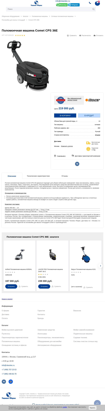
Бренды (41, 318)
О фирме (5, 311)
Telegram (74, 5)
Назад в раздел (7, 299)
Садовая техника (80, 337)
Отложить (99, 35)
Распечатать (86, 35)
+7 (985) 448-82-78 (9, 374)
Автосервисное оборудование (49, 345)
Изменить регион (67, 146)
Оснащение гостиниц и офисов (14, 345)
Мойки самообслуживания (83, 330)
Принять (92, 408)
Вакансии (77, 311)
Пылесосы (6, 334)
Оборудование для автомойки (49, 341)
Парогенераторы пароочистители (15, 337)
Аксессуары (42, 334)
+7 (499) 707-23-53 (9, 370)
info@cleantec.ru (63, 1)
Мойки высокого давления (12, 330)
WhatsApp (63, 5)
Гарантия (41, 311)
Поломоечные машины (11, 341)
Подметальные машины (82, 334)
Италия (97, 135)
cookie (65, 407)
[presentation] (100, 266)
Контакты (41, 314)
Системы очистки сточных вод (85, 341)
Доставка (5, 314)
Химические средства (46, 330)
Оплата (5, 318)
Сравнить (73, 35)
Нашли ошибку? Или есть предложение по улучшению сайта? (57, 404)
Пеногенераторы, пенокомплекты (51, 337)
